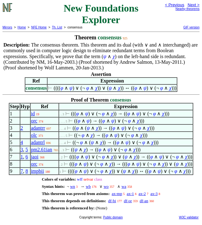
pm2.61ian (41, 149)
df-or (128, 200)
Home (22, 27)
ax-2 (142, 193)
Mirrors (7, 27)
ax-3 (154, 193)
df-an (144, 200)
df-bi (112, 200)
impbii (37, 171)
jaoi (34, 156)
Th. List (57, 27)
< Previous (174, 4)
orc (34, 120)
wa (124, 186)
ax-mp (117, 193)
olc (34, 135)
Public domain (113, 217)
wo (106, 186)
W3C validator (189, 217)
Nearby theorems (187, 9)
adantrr (38, 128)
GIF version (191, 27)
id (33, 113)
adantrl (38, 142)
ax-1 (130, 193)
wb (88, 186)
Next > (193, 4)
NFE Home (39, 27)
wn (72, 186)
